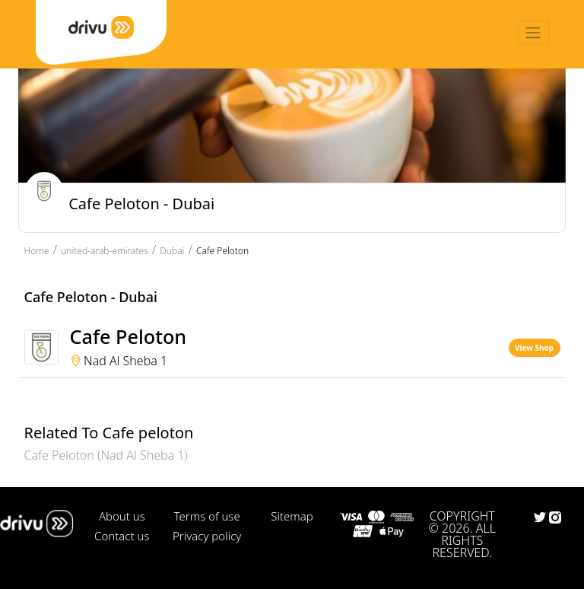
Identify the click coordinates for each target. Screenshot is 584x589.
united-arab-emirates (104, 250)
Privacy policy (207, 535)
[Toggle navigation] (533, 32)
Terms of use (207, 516)
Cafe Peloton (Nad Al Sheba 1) (106, 455)
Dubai (172, 250)
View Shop (534, 347)
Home (36, 250)
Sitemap (292, 516)
